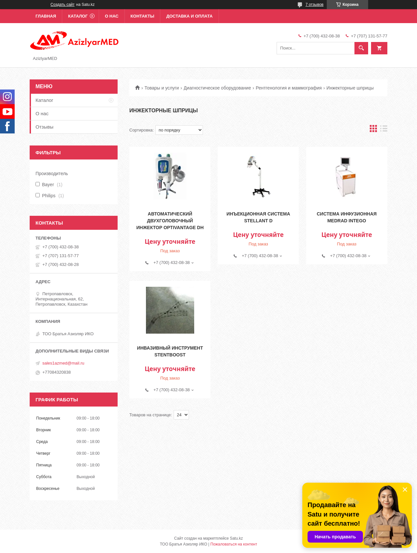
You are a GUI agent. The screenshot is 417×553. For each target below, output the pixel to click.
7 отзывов (315, 4)
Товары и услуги (161, 87)
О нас (112, 16)
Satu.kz (236, 538)
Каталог (78, 16)
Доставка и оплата (189, 16)
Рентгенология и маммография (289, 87)
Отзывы (44, 127)
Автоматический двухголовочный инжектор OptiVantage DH (170, 220)
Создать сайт (62, 4)
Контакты (142, 16)
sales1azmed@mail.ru (63, 363)
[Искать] (361, 48)
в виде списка (383, 130)
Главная (46, 16)
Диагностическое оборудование (217, 87)
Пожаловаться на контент (233, 544)
